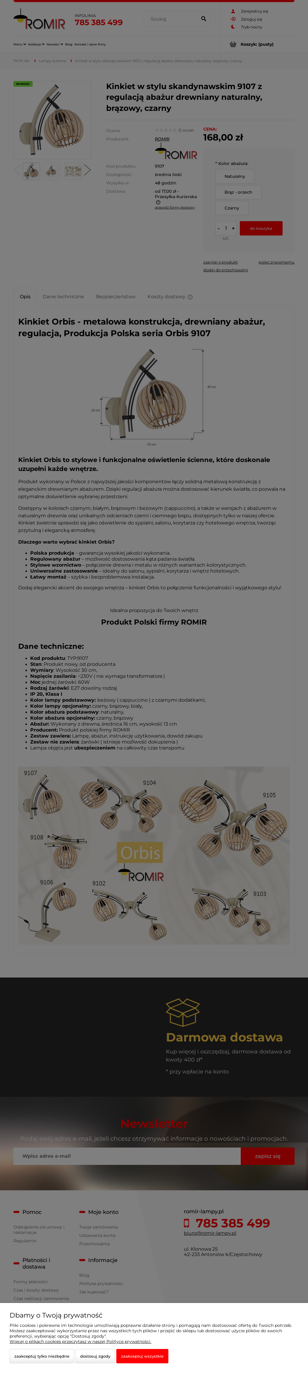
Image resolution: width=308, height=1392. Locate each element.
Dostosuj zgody (95, 1356)
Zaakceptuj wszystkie (142, 1356)
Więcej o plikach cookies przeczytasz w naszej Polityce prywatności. (80, 1341)
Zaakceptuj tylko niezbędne (41, 1356)
